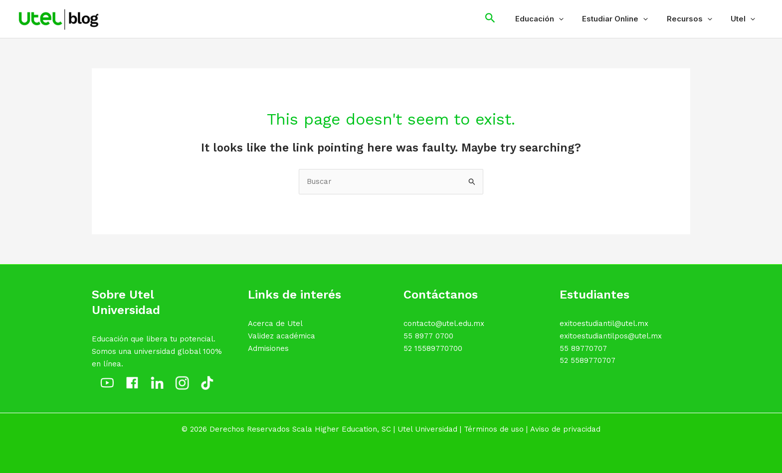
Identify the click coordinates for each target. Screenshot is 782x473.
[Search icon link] (505, 18)
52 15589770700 (432, 348)
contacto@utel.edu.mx (443, 323)
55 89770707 (583, 348)
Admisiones (268, 348)
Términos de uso (494, 429)
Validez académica (281, 335)
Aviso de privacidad (565, 429)
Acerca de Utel (275, 323)
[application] (572, 18)
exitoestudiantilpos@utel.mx (611, 335)
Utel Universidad (427, 429)
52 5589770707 (587, 360)
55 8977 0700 (428, 335)
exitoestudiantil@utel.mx (604, 323)
